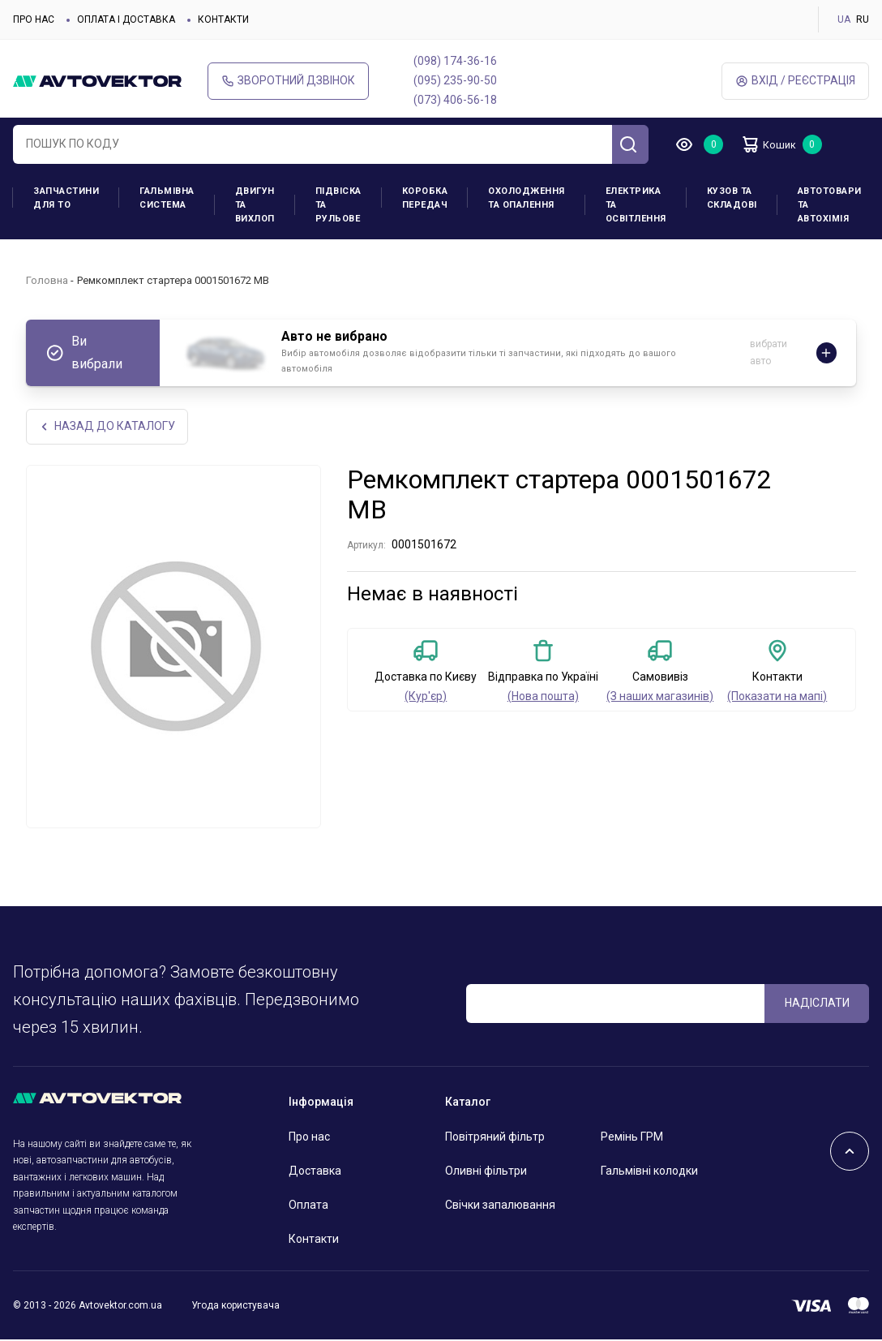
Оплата (308, 1206)
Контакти (223, 19)
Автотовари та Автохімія (830, 205)
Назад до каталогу (108, 427)
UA (843, 19)
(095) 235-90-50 (455, 80)
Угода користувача (235, 1306)
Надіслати (817, 1004)
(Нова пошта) (543, 697)
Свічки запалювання (500, 1206)
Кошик (775, 144)
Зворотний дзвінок (288, 81)
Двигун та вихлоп (255, 205)
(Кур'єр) (426, 697)
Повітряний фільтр (495, 1138)
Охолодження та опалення (526, 198)
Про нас (33, 19)
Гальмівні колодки (649, 1172)
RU (862, 19)
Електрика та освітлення (636, 205)
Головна (47, 280)
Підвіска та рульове (338, 205)
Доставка (315, 1172)
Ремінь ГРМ (632, 1138)
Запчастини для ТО (66, 198)
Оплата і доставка (126, 19)
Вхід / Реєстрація (795, 81)
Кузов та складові (732, 198)
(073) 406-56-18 (455, 99)
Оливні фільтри (486, 1172)
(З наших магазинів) (659, 697)
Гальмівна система (167, 198)
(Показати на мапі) (777, 697)
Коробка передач (425, 198)
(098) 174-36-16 (455, 60)
